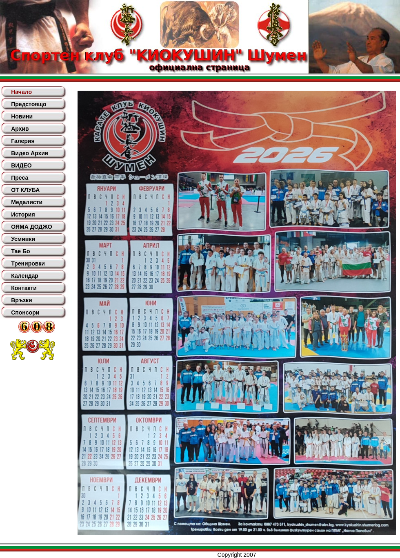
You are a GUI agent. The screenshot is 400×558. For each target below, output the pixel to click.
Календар (24, 275)
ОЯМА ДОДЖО (31, 226)
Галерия (22, 141)
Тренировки (28, 263)
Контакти (24, 288)
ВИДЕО (21, 165)
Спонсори (25, 312)
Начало (21, 92)
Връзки (21, 300)
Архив (20, 128)
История (23, 214)
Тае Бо (20, 251)
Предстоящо (28, 104)
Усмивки (23, 239)
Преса (19, 177)
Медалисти (26, 202)
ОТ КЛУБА (25, 190)
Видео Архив (29, 153)
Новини (22, 116)
